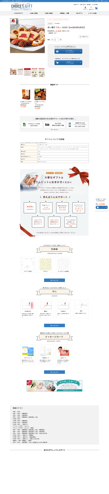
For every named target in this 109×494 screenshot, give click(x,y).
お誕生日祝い (32, 437)
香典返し (64, 13)
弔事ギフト (98, 1)
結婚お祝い (25, 420)
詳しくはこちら (54, 280)
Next (43, 73)
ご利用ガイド (76, 4)
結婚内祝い (25, 413)
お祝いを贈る (49, 13)
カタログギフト (18, 13)
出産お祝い (25, 422)
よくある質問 (95, 4)
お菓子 (30, 440)
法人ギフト (79, 13)
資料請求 (89, 4)
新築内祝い (42, 429)
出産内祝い (25, 415)
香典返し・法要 (17, 440)
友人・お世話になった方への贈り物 (38, 442)
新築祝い (31, 435)
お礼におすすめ (43, 433)
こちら (56, 129)
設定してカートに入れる (69, 51)
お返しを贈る (34, 13)
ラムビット (92, 1)
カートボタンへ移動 (103, 207)
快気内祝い (42, 431)
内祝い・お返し (17, 411)
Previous (11, 73)
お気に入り (91, 8)
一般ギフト (25, 424)
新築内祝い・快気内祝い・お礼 (30, 417)
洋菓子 (32, 428)
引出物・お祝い (17, 419)
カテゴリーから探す (18, 426)
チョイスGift (105, 1)
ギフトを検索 (93, 13)
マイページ (85, 8)
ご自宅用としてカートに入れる (70, 62)
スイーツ (26, 426)
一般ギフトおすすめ (34, 438)
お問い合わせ (83, 4)
